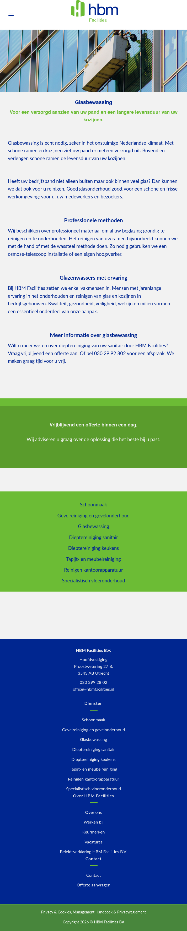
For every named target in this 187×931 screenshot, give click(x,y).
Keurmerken (93, 831)
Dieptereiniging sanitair (93, 537)
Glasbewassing (93, 526)
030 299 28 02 (93, 682)
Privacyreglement (131, 912)
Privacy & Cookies (56, 912)
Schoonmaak (93, 504)
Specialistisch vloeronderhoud (93, 580)
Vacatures (93, 841)
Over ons (93, 812)
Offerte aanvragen (93, 884)
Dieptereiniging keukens (93, 548)
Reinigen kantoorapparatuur (93, 570)
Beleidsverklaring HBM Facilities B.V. (93, 851)
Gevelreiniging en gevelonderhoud (93, 515)
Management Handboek (93, 912)
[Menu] (11, 15)
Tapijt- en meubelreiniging (93, 559)
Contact (93, 875)
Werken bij (94, 821)
